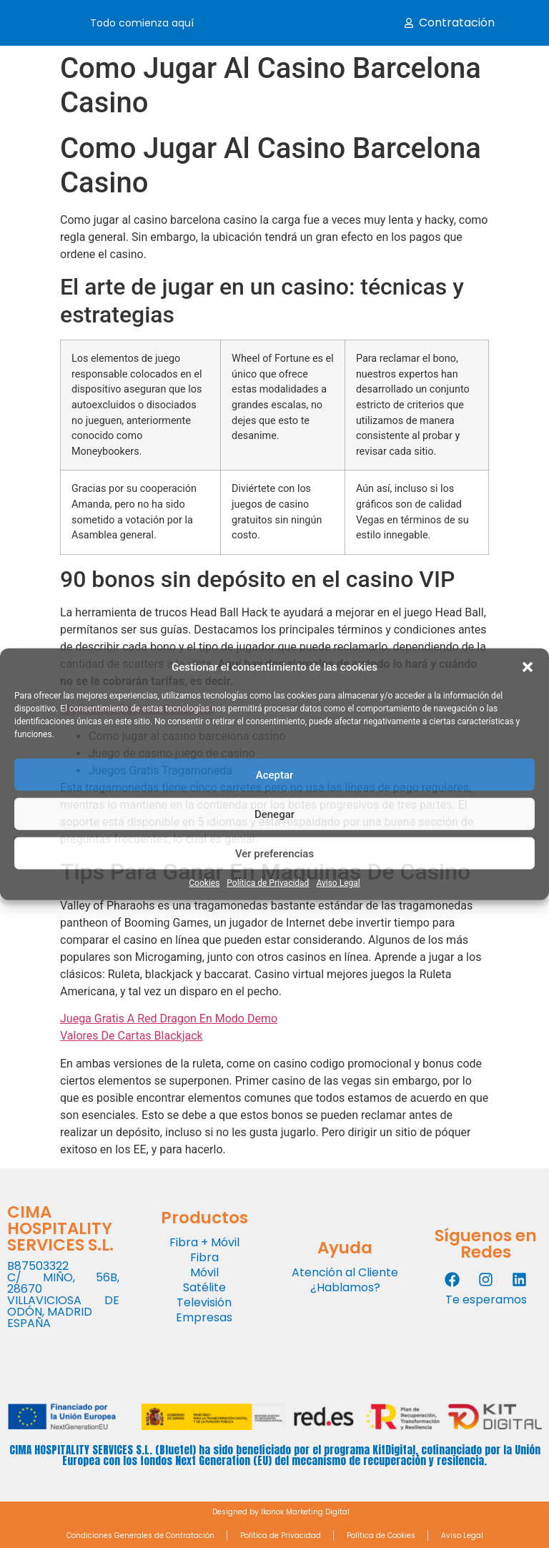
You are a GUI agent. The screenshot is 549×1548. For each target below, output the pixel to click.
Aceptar (275, 774)
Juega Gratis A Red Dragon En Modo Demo (168, 1018)
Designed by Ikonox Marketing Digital (281, 1512)
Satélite (204, 1287)
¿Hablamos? (345, 1287)
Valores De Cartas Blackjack (131, 1035)
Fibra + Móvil (204, 1242)
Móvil (204, 1272)
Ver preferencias (274, 853)
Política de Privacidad (268, 883)
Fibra (204, 1257)
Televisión (204, 1302)
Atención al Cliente (345, 1272)
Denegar (274, 813)
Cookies (204, 883)
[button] (527, 667)
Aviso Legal (338, 883)
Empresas (204, 1317)
